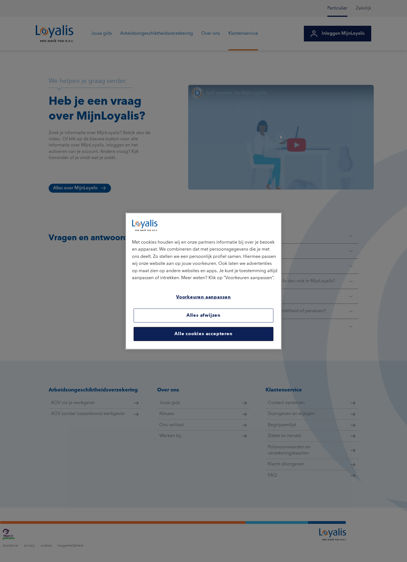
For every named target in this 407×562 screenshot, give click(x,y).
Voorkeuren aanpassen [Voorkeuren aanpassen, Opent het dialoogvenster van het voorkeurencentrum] (203, 297)
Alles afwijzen (203, 315)
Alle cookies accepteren (203, 334)
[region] (203, 281)
